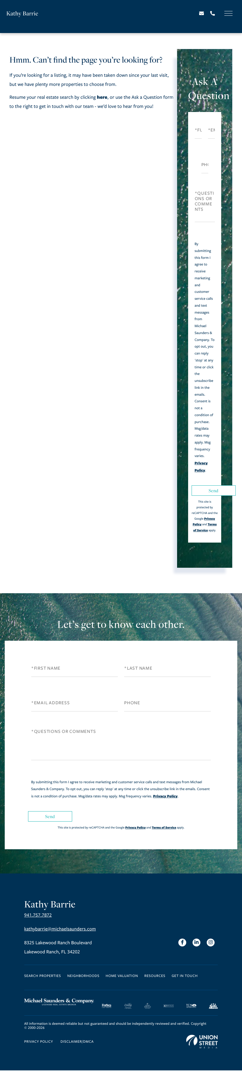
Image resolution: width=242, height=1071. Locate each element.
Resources (154, 977)
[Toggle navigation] (228, 13)
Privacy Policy (165, 796)
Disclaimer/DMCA (77, 1042)
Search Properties (42, 977)
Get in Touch (185, 977)
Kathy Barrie (22, 13)
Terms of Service (164, 827)
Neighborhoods (83, 977)
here (102, 97)
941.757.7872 (38, 916)
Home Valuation (122, 977)
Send (214, 491)
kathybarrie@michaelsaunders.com (61, 930)
